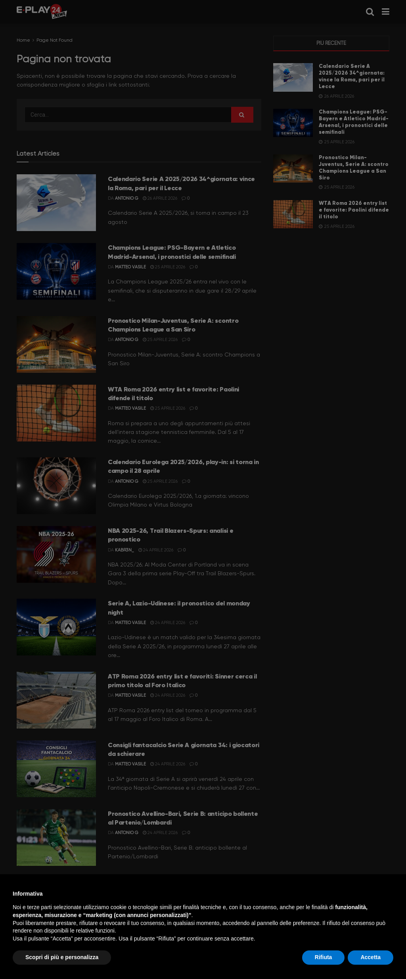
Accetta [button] (370, 957)
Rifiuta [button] (323, 957)
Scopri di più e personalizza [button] (61, 957)
